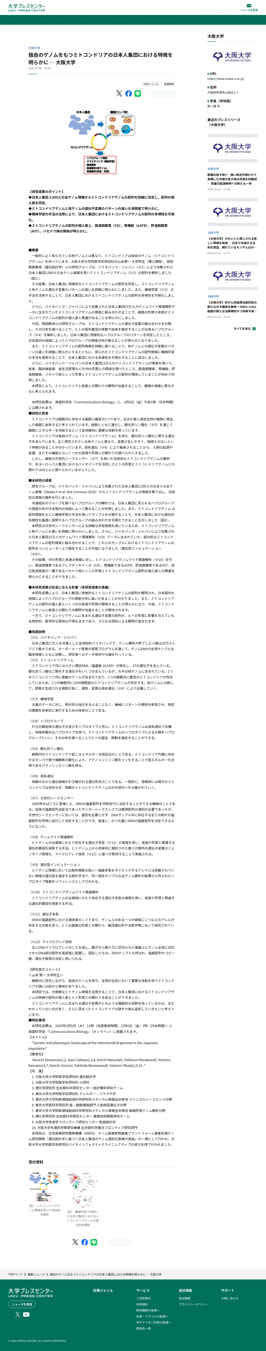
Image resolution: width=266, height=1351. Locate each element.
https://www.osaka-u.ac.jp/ (225, 79)
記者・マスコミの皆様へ (152, 1316)
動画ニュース (101, 1340)
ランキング (100, 1310)
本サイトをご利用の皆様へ (153, 1322)
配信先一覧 (143, 1328)
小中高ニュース (103, 1322)
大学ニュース (150, 84)
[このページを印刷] (163, 93)
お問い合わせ (230, 1298)
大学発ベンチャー (104, 1328)
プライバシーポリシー (193, 1304)
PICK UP (98, 1298)
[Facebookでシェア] (128, 93)
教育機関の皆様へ (148, 1310)
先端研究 (169, 84)
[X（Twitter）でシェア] (119, 93)
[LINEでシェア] (137, 93)
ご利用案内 (143, 1298)
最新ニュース (101, 1304)
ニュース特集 (101, 1334)
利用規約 (142, 1304)
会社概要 (184, 1298)
